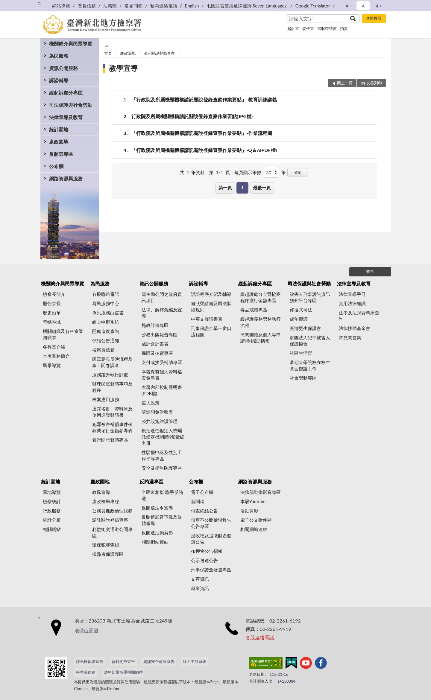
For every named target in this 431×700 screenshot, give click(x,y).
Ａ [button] (363, 5)
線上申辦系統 (105, 322)
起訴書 (293, 28)
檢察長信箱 (103, 349)
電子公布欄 (202, 492)
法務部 (110, 5)
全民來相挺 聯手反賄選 (162, 495)
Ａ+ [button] (378, 5)
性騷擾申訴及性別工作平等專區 (162, 455)
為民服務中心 (105, 303)
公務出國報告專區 (159, 334)
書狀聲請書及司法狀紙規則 (211, 306)
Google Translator (312, 5)
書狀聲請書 (327, 28)
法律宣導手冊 (352, 294)
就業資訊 (200, 588)
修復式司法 (301, 309)
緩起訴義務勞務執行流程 (260, 322)
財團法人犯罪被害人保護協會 (310, 340)
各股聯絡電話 (105, 294)
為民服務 (58, 56)
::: (39, 3)
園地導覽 (52, 492)
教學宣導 (123, 68)
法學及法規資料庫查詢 (359, 316)
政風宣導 (101, 492)
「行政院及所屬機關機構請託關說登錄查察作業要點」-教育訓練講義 (204, 99)
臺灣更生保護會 (305, 328)
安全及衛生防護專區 (162, 468)
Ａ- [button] (348, 5)
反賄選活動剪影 (157, 532)
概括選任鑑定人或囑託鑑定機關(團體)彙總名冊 (163, 437)
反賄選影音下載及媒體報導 (162, 520)
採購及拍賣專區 (157, 353)
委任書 (308, 28)
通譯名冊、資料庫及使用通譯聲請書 (112, 412)
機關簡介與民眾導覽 (70, 43)
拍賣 (344, 28)
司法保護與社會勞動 (70, 105)
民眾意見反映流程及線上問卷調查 (112, 362)
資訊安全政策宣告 (158, 661)
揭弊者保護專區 (108, 554)
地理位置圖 (86, 630)
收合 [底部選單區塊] (370, 271)
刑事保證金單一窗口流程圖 (211, 331)
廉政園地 (58, 141)
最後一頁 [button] (262, 187)
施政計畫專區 (155, 325)
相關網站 (52, 529)
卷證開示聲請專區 (110, 439)
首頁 (108, 53)
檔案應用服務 (105, 399)
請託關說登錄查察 (159, 53)
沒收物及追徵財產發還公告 (211, 538)
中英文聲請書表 (206, 319)
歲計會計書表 (155, 343)
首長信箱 (87, 5)
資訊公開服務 (63, 68)
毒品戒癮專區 (253, 309)
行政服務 (52, 510)
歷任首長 (52, 303)
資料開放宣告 (123, 661)
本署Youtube (253, 501)
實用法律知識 (352, 303)
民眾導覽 (52, 365)
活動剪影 (249, 510)
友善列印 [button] (374, 82)
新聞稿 (197, 501)
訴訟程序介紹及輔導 (211, 294)
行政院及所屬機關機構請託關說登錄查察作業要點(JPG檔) (192, 116)
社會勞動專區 (303, 378)
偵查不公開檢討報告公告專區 (211, 523)
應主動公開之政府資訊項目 (162, 297)
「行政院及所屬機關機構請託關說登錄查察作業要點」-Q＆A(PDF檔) (204, 150)
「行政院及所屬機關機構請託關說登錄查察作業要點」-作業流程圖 (201, 133)
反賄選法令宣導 (157, 507)
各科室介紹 (54, 346)
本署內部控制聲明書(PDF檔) (162, 390)
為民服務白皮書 (108, 312)
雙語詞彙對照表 (157, 412)
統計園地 (58, 129)
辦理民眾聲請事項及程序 (112, 387)
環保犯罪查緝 (105, 544)
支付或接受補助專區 (162, 362)
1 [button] (242, 187)
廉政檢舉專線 (105, 501)
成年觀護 (299, 319)
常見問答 (133, 5)
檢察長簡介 (54, 294)
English (192, 5)
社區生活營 (301, 353)
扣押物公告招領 (206, 551)
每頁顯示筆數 (247, 172)
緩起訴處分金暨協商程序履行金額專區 (260, 297)
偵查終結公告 (204, 510)
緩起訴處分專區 (66, 92)
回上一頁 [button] (345, 82)
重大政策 (151, 402)
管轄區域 (52, 322)
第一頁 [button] (225, 187)
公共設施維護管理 (159, 421)
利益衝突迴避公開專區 (112, 532)
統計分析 (52, 520)
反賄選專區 (61, 154)
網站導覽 (61, 5)
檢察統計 (52, 501)
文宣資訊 (200, 579)
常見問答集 (350, 337)
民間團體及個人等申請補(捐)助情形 (260, 337)
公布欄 (56, 166)
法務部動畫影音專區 (260, 492)
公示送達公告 (204, 560)
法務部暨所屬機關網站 (123, 672)
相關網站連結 (155, 541)
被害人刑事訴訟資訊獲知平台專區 (310, 297)
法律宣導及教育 (66, 117)
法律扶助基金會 (354, 328)
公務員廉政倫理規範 (112, 510)
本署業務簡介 (56, 356)
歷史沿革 (52, 312)
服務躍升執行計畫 (110, 374)
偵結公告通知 (105, 340)
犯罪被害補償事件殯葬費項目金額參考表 (112, 427)
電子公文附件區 (256, 520)
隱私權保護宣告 (89, 661)
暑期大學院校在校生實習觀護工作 (310, 365)
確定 (298, 172)
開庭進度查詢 (105, 331)
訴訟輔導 (58, 80)
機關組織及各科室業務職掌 (63, 334)
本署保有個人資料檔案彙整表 (162, 375)
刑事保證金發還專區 (211, 569)
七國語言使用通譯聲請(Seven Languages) (247, 5)
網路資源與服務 (66, 178)
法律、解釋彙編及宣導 (162, 313)
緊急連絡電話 (163, 5)
